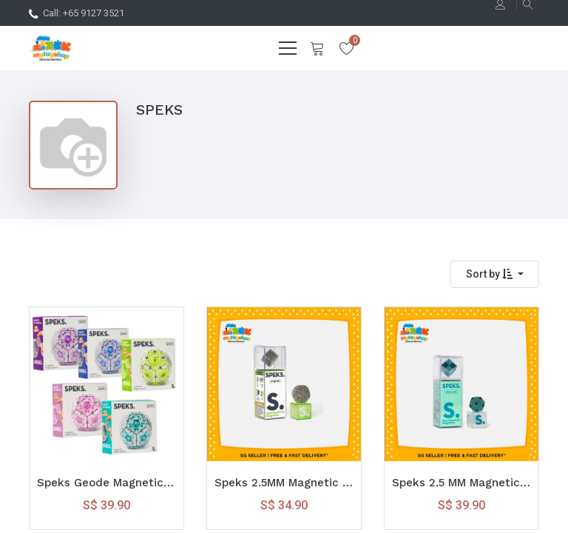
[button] (494, 274)
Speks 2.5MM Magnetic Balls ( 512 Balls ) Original (284, 482)
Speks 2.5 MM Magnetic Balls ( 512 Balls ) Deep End (461, 482)
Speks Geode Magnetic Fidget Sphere (106, 482)
